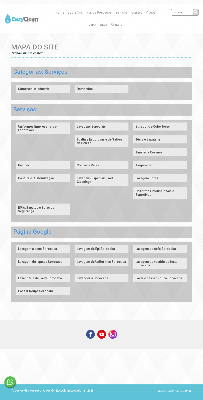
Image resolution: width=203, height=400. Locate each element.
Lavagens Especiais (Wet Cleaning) (95, 180)
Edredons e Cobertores (153, 126)
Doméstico (85, 89)
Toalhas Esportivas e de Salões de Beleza (99, 141)
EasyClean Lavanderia (70, 390)
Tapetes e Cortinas (149, 152)
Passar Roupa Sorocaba (36, 291)
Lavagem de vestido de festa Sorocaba (156, 263)
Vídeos (151, 12)
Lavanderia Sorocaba (92, 278)
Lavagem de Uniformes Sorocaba (101, 261)
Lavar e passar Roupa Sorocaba (159, 278)
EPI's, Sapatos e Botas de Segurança (36, 209)
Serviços (121, 12)
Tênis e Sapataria (148, 139)
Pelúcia (23, 165)
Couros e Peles (88, 165)
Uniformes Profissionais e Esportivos (155, 192)
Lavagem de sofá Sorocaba (156, 249)
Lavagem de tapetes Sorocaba (40, 261)
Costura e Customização (36, 178)
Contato (116, 24)
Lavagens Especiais (91, 126)
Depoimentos (98, 24)
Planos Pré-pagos (99, 12)
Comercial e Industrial (34, 89)
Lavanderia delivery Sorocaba (40, 278)
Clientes (136, 12)
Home (59, 12)
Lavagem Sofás (147, 178)
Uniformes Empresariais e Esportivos (37, 128)
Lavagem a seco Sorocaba (37, 249)
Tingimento (144, 165)
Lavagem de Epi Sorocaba (96, 249)
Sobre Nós (75, 12)
